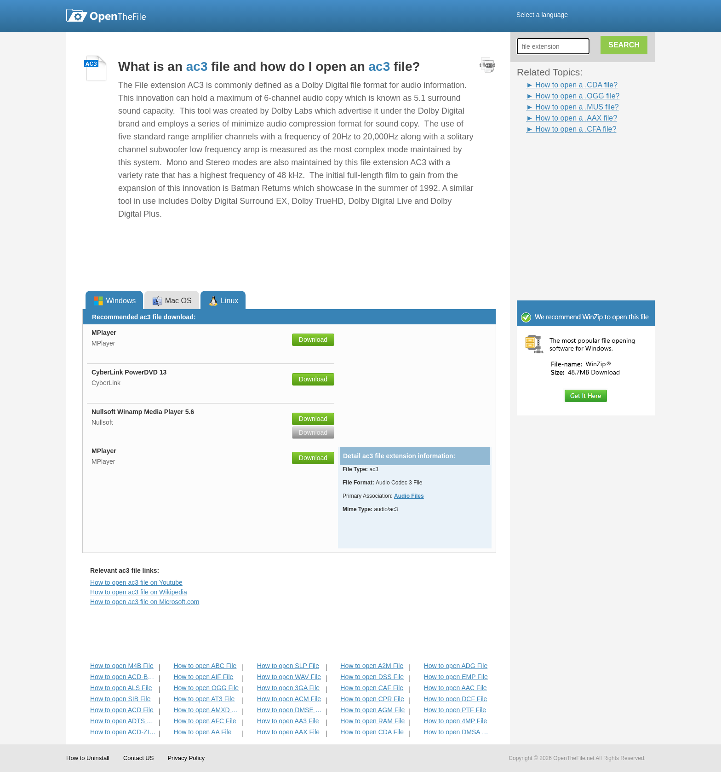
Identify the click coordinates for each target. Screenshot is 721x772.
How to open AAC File (455, 687)
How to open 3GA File (288, 687)
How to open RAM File (372, 721)
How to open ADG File (456, 665)
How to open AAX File (288, 732)
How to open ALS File (121, 687)
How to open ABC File (204, 665)
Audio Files (409, 496)
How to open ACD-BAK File (123, 676)
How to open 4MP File (455, 721)
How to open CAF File (371, 687)
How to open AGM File (372, 710)
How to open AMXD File (206, 710)
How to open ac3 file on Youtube (136, 582)
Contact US (138, 758)
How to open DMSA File (457, 732)
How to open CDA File (372, 732)
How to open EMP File (456, 676)
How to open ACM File (289, 699)
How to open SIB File (120, 699)
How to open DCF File (455, 699)
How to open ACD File (122, 710)
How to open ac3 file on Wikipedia (138, 592)
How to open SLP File (288, 665)
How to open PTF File (455, 710)
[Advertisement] (572, 155)
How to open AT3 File (204, 699)
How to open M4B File (122, 665)
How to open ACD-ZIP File (123, 732)
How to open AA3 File (288, 721)
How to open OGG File (206, 687)
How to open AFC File (204, 721)
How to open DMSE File (290, 710)
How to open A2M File (371, 665)
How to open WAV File (289, 676)
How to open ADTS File (123, 721)
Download (313, 339)
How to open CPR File (372, 699)
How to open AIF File (203, 676)
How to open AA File (202, 732)
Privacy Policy (186, 758)
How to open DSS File (372, 676)
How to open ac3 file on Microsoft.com (144, 601)
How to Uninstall (87, 758)
